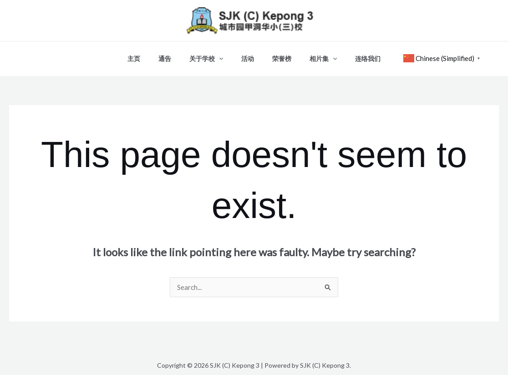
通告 (175, 54)
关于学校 (212, 55)
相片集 (312, 55)
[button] (224, 55)
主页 (150, 54)
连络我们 (351, 54)
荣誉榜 (276, 54)
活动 (247, 54)
